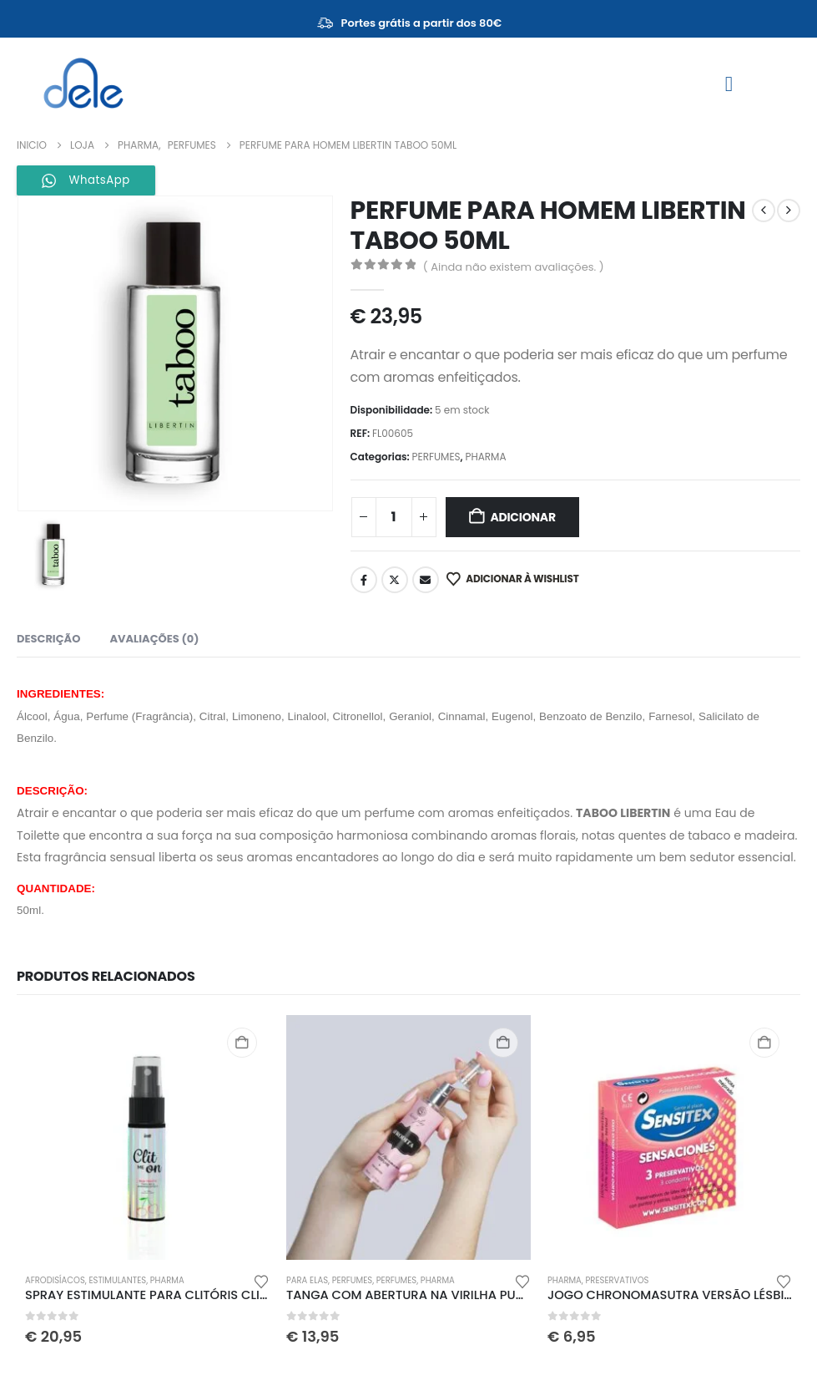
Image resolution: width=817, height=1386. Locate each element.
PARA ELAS (307, 1280)
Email (425, 579)
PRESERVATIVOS (617, 1280)
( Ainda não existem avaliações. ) (513, 267)
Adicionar (523, 517)
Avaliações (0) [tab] (154, 639)
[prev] (763, 210)
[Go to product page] (147, 1137)
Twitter (394, 579)
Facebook (364, 579)
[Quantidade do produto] (394, 517)
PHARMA (485, 456)
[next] (788, 210)
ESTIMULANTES (117, 1280)
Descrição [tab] (48, 639)
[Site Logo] (83, 83)
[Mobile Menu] (729, 84)
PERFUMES (436, 456)
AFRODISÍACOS (55, 1280)
